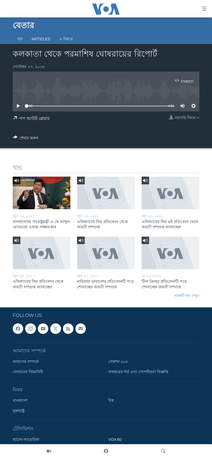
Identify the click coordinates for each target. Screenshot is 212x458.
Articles (40, 39)
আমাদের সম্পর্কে (26, 361)
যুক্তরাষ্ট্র (19, 411)
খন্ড (20, 39)
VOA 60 (114, 439)
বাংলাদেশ (20, 400)
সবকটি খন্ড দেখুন (186, 296)
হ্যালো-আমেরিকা (26, 439)
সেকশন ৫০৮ (118, 361)
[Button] (25, 139)
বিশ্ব (111, 400)
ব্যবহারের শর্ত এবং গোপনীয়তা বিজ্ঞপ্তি (138, 372)
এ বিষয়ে (66, 39)
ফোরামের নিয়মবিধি (28, 372)
